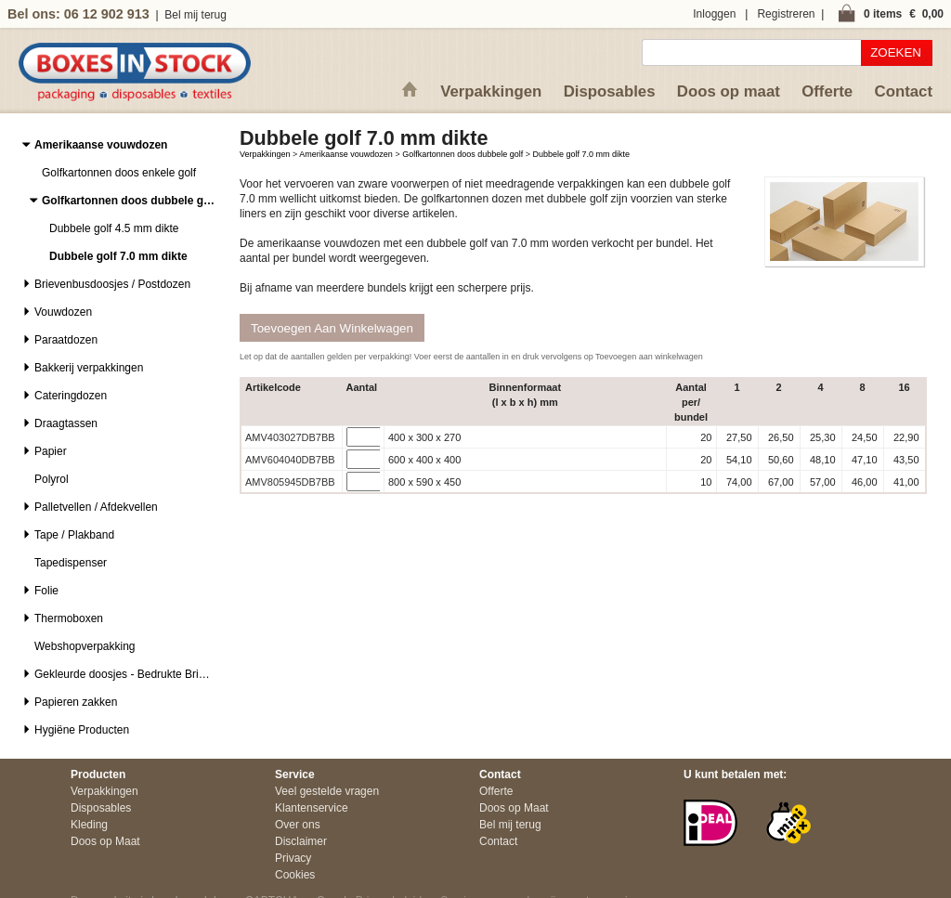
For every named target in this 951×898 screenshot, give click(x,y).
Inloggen (714, 13)
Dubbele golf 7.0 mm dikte (582, 154)
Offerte (827, 91)
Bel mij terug (195, 14)
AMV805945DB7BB (290, 482)
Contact (903, 91)
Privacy (293, 858)
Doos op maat (728, 91)
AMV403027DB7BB (290, 437)
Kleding (89, 824)
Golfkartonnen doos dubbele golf (462, 154)
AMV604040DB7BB (290, 459)
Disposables (610, 91)
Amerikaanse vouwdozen (346, 154)
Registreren (785, 13)
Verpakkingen (490, 91)
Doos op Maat (105, 841)
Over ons (297, 824)
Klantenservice (311, 807)
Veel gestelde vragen (327, 791)
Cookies (295, 874)
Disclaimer (301, 841)
